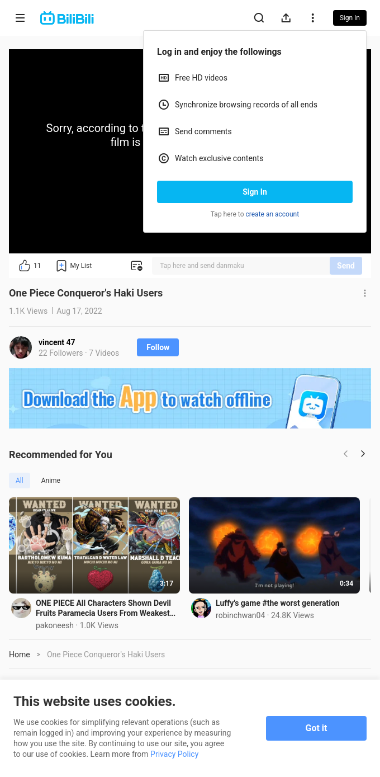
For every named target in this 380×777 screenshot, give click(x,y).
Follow (157, 347)
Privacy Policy (174, 754)
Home (19, 657)
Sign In (255, 191)
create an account (273, 214)
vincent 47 (57, 342)
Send (346, 265)
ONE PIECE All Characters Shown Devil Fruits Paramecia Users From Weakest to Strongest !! (107, 611)
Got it (316, 728)
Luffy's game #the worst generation (283, 605)
